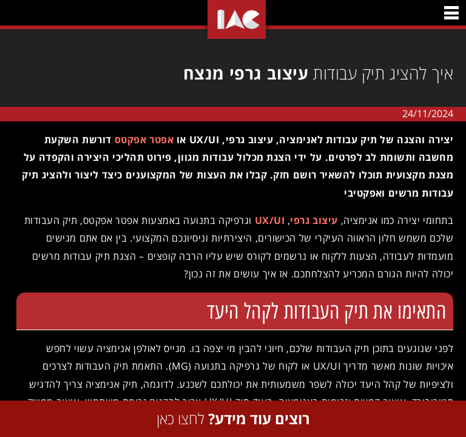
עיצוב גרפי (309, 220)
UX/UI (265, 220)
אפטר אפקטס (139, 139)
